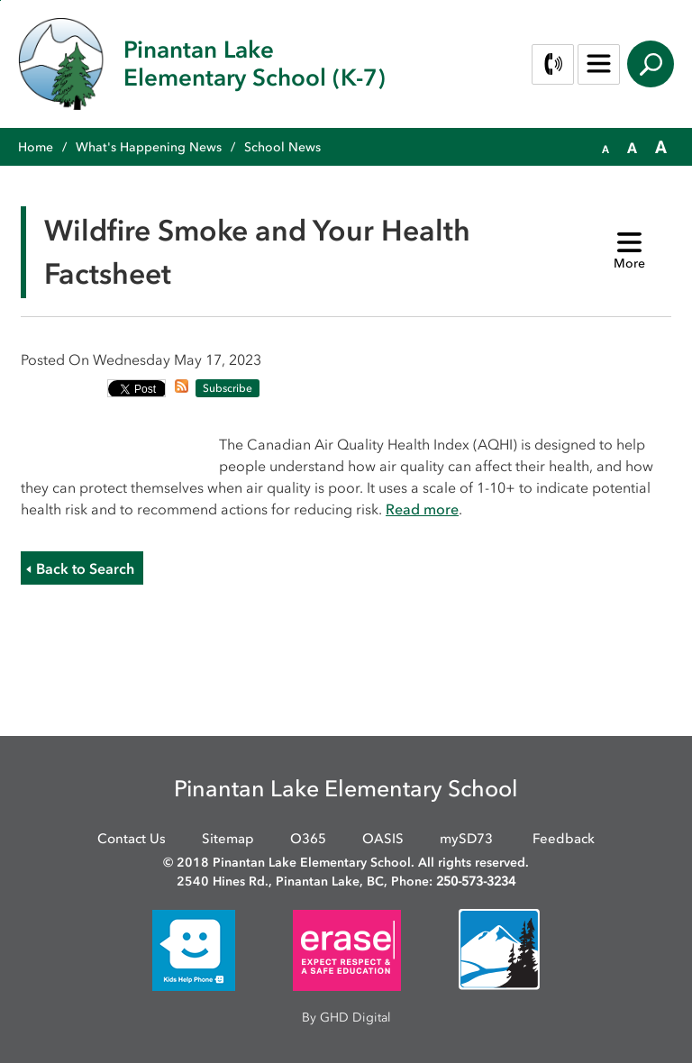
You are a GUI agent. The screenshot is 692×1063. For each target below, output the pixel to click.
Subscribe (227, 388)
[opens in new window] (193, 949)
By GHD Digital (346, 1017)
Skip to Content (0, 0)
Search (650, 64)
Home (35, 147)
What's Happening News (149, 147)
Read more (422, 509)
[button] (605, 148)
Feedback (564, 839)
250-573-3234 (475, 881)
